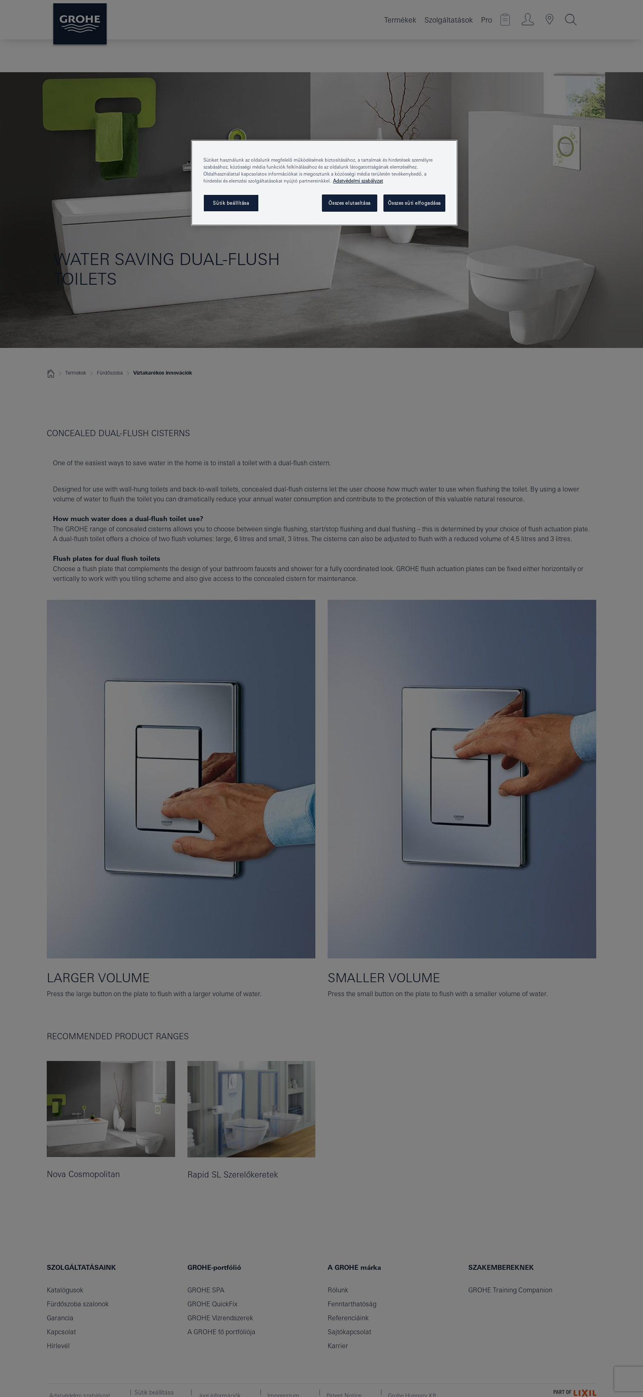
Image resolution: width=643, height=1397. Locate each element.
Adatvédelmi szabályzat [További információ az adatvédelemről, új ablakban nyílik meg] (358, 180)
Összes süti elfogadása (414, 203)
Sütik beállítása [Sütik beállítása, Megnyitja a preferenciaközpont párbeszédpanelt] (231, 203)
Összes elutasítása (349, 203)
